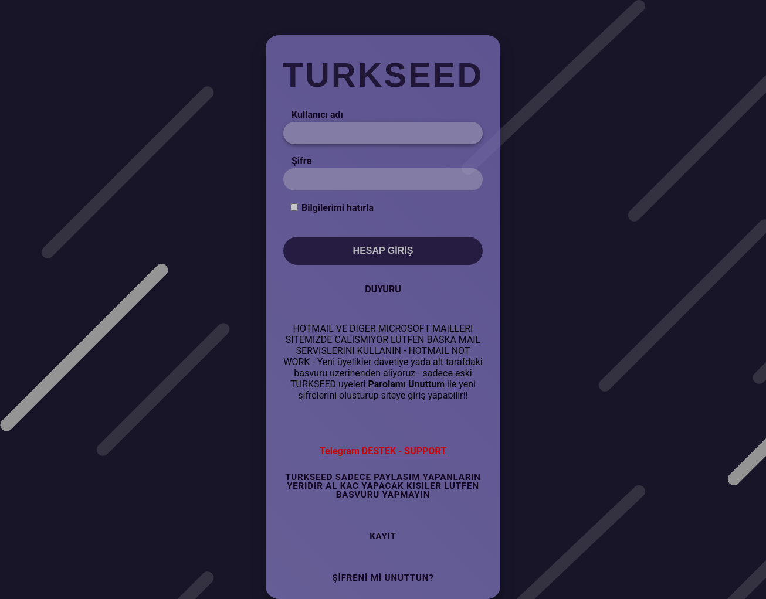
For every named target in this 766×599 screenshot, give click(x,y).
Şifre (301, 160)
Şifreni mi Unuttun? (382, 578)
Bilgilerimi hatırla (337, 207)
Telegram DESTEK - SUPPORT (383, 451)
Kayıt (383, 536)
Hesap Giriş (383, 251)
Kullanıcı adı (317, 114)
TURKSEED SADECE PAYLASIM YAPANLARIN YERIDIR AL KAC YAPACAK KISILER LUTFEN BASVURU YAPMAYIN (383, 486)
